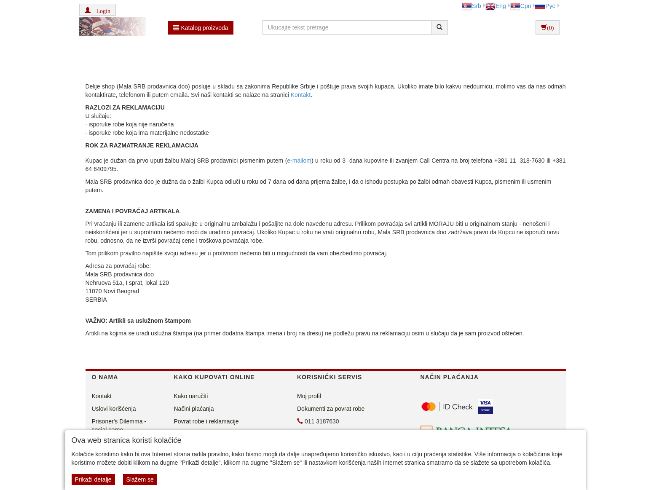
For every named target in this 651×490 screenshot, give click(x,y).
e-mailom (299, 160)
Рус (545, 6)
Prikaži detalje (93, 479)
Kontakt (301, 94)
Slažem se (140, 479)
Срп (520, 6)
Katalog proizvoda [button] (200, 27)
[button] (97, 10)
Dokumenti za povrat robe (330, 408)
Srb (471, 6)
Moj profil (309, 396)
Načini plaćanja (194, 408)
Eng (495, 6)
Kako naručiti (191, 396)
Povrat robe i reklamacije (206, 421)
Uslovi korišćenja (114, 408)
